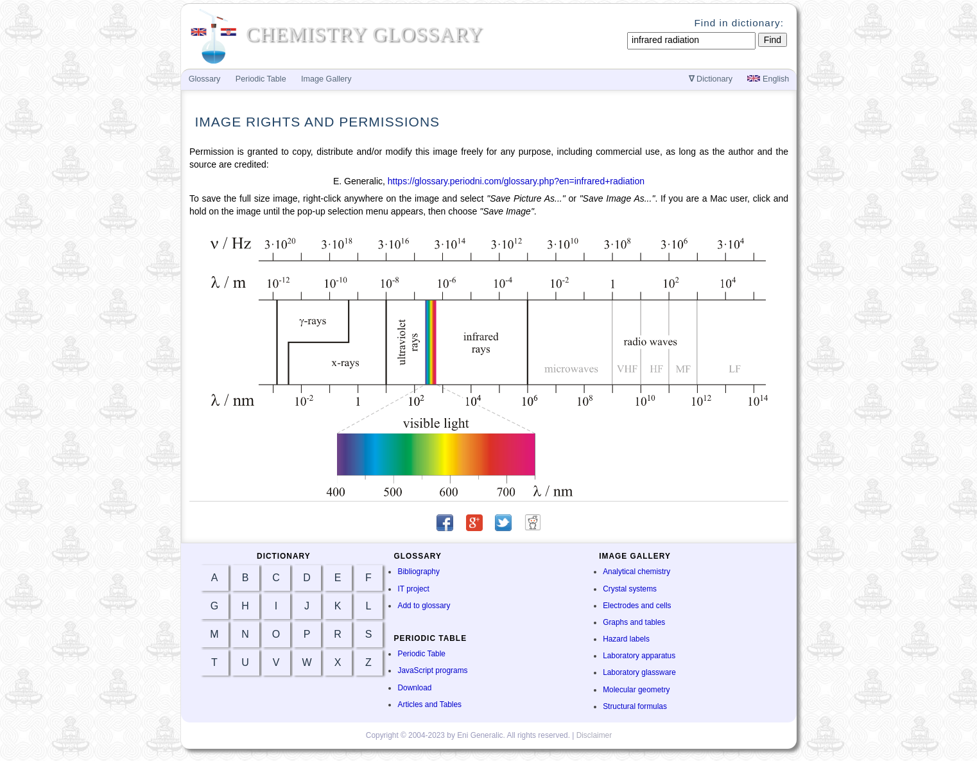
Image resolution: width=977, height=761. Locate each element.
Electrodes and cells (637, 605)
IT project (413, 588)
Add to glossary (423, 605)
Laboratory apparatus (639, 655)
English (768, 78)
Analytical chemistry (636, 571)
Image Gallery (326, 78)
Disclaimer (594, 735)
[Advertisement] (851, 296)
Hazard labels (626, 638)
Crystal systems (630, 588)
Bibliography (418, 571)
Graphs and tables (634, 622)
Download (414, 687)
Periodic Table (421, 653)
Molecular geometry (636, 689)
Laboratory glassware (639, 672)
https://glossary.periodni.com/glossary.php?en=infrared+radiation (516, 181)
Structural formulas (635, 706)
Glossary (205, 78)
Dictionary (711, 78)
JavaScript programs (432, 670)
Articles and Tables (429, 704)
